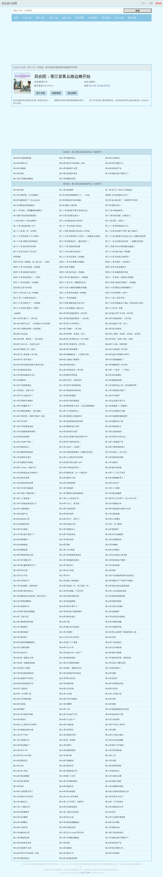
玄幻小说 (53, 18)
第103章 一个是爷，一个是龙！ (118, 370)
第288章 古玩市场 (66, 688)
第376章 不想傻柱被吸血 (23, 179)
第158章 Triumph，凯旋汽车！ (25, 467)
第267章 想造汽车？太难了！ (71, 653)
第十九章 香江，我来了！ (115, 221)
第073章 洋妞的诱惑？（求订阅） (119, 318)
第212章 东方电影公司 (22, 560)
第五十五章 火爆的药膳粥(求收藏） (73, 287)
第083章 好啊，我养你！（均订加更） (28, 339)
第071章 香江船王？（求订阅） (26, 318)
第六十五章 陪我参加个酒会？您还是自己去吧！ (125, 303)
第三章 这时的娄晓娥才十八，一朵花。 (75, 195)
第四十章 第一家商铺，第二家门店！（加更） (32, 262)
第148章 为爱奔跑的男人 (115, 447)
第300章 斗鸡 (64, 709)
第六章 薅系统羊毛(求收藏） (71, 200)
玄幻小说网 (85, 873)
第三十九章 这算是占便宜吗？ (117, 257)
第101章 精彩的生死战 (22, 370)
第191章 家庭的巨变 (21, 524)
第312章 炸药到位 (66, 730)
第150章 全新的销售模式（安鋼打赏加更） (76, 452)
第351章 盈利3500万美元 (23, 796)
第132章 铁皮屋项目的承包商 (71, 421)
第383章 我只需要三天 (114, 163)
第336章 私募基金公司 (68, 771)
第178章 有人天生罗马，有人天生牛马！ (121, 498)
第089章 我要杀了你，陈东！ (25, 349)
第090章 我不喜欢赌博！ (69, 349)
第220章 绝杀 (18, 190)
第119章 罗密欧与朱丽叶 (23, 401)
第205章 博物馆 (111, 545)
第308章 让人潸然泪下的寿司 (25, 724)
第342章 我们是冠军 (21, 781)
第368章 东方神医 (112, 822)
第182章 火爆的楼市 (21, 509)
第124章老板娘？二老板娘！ (117, 406)
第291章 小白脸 (65, 694)
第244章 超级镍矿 (112, 611)
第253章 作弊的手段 (113, 627)
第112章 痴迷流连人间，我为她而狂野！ (121, 385)
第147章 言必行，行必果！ (70, 447)
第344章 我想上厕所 (113, 781)
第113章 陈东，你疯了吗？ (24, 390)
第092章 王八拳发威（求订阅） (26, 354)
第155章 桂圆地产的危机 (23, 462)
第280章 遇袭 (110, 673)
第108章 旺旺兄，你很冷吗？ (71, 380)
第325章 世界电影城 (113, 750)
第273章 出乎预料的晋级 (69, 663)
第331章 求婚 (110, 760)
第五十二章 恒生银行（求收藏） (26, 282)
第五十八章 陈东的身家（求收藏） (73, 293)
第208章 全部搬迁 (112, 550)
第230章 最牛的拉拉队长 (23, 591)
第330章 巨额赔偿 (66, 760)
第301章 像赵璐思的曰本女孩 (117, 709)
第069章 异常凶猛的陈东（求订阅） (74, 313)
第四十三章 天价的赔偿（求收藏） (27, 267)
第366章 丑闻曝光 (20, 822)
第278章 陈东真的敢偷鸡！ (24, 673)
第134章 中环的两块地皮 (23, 426)
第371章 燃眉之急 (112, 827)
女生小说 (27, 18)
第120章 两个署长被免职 (69, 401)
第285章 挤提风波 (66, 683)
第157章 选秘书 (111, 462)
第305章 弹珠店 (19, 719)
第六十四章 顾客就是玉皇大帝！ (72, 303)
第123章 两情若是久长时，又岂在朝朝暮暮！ (77, 406)
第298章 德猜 (110, 704)
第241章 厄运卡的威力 (114, 606)
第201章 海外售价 (66, 539)
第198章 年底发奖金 (67, 534)
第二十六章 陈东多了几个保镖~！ (27, 236)
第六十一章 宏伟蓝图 (67, 298)
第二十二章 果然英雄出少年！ (117, 226)
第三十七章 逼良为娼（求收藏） (118, 251)
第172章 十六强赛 (112, 488)
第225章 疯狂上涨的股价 (69, 581)
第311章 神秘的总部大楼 (23, 730)
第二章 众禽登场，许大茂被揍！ (26, 195)
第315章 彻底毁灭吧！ (68, 735)
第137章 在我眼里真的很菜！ (25, 431)
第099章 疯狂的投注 (67, 365)
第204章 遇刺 (64, 545)
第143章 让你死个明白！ (23, 442)
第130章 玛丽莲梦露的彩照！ (117, 416)
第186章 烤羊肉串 (66, 514)
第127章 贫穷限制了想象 (115, 411)
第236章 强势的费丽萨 (22, 601)
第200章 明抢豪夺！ (21, 539)
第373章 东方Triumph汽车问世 (71, 832)
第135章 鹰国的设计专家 (69, 426)
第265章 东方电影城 (113, 647)
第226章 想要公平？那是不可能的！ (120, 581)
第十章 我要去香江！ (113, 205)
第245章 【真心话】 (21, 617)
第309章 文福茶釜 (66, 724)
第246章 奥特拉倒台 (67, 617)
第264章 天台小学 (66, 647)
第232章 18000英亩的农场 (115, 591)
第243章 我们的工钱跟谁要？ (71, 611)
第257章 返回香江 (20, 637)
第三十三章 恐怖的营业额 (69, 246)
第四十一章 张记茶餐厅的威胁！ (72, 262)
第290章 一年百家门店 (22, 694)
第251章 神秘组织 (20, 627)
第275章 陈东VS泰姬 (21, 668)
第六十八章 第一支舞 (113, 308)
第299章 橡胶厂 (19, 709)
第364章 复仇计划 (66, 817)
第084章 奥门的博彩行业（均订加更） (74, 339)
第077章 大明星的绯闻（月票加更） (28, 329)
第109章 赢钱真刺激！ (114, 380)
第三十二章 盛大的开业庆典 (24, 246)
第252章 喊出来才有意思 (69, 627)
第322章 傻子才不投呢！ (115, 745)
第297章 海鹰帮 (65, 704)
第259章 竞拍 (110, 637)
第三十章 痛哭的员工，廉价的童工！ (74, 241)
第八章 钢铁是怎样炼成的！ (24, 205)
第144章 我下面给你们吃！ (70, 442)
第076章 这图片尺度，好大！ (117, 323)
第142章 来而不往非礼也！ (116, 437)
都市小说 (40, 18)
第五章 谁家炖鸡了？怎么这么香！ (27, 200)
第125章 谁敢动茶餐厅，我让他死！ (28, 411)
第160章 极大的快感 (113, 467)
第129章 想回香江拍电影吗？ (71, 416)
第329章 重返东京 (20, 760)
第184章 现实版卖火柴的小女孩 (118, 509)
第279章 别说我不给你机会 (70, 673)
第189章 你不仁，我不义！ (70, 519)
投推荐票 (56, 93)
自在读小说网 (9, 3)
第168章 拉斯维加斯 (67, 483)
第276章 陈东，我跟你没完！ (71, 668)
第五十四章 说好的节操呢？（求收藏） (121, 282)
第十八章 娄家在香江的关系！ (71, 221)
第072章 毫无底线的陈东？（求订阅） (74, 318)
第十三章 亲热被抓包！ (114, 210)
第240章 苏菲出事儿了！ (69, 606)
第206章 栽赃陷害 (20, 550)
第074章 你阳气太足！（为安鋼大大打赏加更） (32, 323)
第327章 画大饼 (65, 755)
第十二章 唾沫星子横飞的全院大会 (73, 210)
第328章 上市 (110, 755)
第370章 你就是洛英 (67, 827)
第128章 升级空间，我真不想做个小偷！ (29, 416)
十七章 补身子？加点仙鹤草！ (25, 221)
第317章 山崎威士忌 (21, 740)
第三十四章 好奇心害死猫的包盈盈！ (120, 246)
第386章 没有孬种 (112, 158)
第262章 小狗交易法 (113, 642)
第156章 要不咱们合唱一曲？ (71, 462)
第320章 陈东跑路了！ (22, 745)
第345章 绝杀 (18, 786)
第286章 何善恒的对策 (114, 683)
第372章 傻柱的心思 (21, 832)
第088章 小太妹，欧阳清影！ (117, 344)
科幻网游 (92, 18)
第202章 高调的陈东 (113, 539)
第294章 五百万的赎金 (68, 699)
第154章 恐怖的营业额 (114, 457)
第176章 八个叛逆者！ (22, 498)
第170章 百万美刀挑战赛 (23, 488)
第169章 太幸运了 (112, 483)
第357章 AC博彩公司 (21, 807)
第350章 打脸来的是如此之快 (117, 791)
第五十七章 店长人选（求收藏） (26, 293)
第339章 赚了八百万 (67, 776)
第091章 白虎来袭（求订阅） (117, 349)
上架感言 (17, 313)
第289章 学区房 (111, 688)
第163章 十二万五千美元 (115, 473)
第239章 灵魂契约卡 (21, 606)
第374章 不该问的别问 (114, 832)
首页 (16, 18)
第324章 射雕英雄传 (67, 750)
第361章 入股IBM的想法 (69, 812)
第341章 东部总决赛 (113, 776)
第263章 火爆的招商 (21, 647)
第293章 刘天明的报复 (22, 699)
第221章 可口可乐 (20, 575)
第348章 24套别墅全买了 (23, 791)
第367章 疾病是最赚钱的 (69, 822)
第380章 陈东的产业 (113, 168)
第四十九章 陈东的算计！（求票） (27, 277)
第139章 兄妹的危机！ (114, 431)
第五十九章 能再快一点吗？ (116, 293)
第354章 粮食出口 (20, 802)
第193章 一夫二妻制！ (114, 524)
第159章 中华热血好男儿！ (70, 467)
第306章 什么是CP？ (67, 719)
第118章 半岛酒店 (112, 395)
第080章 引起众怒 (20, 334)
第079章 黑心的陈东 (113, 329)
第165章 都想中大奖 (67, 478)
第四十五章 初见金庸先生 (115, 267)
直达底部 (72, 93)
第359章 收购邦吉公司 (114, 807)
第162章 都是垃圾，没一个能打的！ (74, 473)
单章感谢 (17, 257)
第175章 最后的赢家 (113, 493)
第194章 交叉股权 (20, 529)
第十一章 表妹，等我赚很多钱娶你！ (28, 210)
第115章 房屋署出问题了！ (116, 390)
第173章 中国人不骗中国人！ (25, 493)
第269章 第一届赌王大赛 (23, 658)
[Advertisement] (82, 43)
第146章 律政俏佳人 (21, 447)
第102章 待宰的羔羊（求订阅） (72, 370)
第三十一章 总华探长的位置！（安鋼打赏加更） (125, 241)
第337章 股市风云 (112, 771)
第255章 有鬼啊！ (66, 632)
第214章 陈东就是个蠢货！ (116, 560)
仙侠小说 (66, 18)
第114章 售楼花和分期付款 (70, 390)
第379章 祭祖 (18, 173)
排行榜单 (106, 18)
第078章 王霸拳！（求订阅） (71, 329)
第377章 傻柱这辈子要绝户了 (117, 173)
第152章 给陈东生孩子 (22, 457)
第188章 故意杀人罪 (21, 519)
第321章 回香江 (65, 745)
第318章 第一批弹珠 (67, 740)
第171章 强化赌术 (66, 190)
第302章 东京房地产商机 (23, 714)
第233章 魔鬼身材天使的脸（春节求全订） (30, 596)
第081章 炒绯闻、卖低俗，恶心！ (73, 334)
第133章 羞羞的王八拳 (114, 421)
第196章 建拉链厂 (112, 529)
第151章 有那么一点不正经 (116, 452)
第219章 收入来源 (66, 570)
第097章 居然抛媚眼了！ (115, 359)
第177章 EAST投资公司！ (69, 498)
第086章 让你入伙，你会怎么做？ (27, 344)
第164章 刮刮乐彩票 (21, 478)
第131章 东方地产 (20, 421)
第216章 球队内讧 (66, 565)
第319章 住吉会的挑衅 (114, 740)
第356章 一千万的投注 (114, 802)
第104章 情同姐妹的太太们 (24, 375)
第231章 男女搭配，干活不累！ (72, 591)
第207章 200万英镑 (67, 550)
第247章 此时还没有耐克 (115, 617)
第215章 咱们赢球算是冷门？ (25, 565)
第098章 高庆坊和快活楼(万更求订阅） (29, 365)
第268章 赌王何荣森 (113, 653)
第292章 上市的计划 (113, 694)
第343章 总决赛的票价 (68, 781)
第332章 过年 (18, 766)
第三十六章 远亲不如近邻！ (70, 251)
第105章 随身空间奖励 (68, 375)
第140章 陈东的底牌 (21, 437)
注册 (151, 3)
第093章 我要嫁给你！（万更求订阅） (74, 354)
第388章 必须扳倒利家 (99, 86)
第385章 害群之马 (20, 163)
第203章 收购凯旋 (20, 545)
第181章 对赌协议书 (113, 503)
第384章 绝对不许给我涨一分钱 (72, 163)
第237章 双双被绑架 (67, 601)
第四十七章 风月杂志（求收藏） (72, 272)
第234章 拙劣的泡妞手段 (69, 596)
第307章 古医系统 (112, 719)
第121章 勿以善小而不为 (115, 401)
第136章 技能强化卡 (113, 426)
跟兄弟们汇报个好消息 (22, 287)
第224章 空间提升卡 (21, 581)
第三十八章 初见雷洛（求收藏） (72, 257)
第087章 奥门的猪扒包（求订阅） (73, 344)
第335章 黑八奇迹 (20, 771)
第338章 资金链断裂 (21, 776)
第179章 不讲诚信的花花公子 (25, 503)
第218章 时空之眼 (20, 570)
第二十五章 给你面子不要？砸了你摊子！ (122, 231)
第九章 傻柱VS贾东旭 (68, 205)
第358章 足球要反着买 (68, 807)
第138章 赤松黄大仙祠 (68, 431)
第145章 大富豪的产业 (114, 442)
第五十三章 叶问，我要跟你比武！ (73, 282)
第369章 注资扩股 (20, 827)
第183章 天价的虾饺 (67, 509)
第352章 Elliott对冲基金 (68, 796)
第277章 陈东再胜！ (113, 668)
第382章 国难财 (19, 168)
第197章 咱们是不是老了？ (24, 534)
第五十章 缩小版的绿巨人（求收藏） (74, 277)
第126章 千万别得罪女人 (69, 411)
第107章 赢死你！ (20, 380)
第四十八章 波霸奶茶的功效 (116, 272)
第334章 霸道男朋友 (113, 766)
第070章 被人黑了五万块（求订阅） (120, 313)
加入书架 (40, 93)
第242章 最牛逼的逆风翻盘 (24, 611)
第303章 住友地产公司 (68, 714)
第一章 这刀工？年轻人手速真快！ (119, 190)
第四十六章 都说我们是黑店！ (25, 272)
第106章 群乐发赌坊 (113, 375)
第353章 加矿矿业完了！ (115, 796)
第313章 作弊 (110, 730)
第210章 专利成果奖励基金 (70, 555)
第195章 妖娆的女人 (67, 529)
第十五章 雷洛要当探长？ (69, 216)
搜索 (137, 10)
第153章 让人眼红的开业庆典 (71, 457)
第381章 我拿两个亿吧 (68, 168)
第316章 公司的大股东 (114, 735)
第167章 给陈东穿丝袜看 (23, 483)
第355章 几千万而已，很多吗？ (72, 802)
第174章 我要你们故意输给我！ (72, 493)
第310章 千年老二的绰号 (115, 724)
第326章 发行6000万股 (22, 755)
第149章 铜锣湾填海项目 (23, 452)
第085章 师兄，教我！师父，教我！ (120, 339)
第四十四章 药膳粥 (67, 267)
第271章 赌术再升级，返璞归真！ (119, 658)
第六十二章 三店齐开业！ (115, 298)
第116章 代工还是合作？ (23, 395)
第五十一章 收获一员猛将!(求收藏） (120, 277)
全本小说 (119, 18)
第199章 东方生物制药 (114, 534)
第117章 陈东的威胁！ (68, 395)
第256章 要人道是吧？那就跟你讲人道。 (121, 632)
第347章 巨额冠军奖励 (114, 786)
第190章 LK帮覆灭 (112, 519)
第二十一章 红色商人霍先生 (70, 226)
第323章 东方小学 (20, 750)
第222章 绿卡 (64, 575)
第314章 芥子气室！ (21, 735)
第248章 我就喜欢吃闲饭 (23, 622)
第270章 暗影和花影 (67, 658)
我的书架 (132, 18)
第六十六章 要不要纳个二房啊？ (26, 308)
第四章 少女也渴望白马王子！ (117, 195)
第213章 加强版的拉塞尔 (69, 560)
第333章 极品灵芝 (66, 766)
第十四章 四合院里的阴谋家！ (25, 216)
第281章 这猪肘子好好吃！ (24, 678)
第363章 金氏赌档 (20, 817)
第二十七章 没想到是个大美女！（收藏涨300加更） (80, 236)
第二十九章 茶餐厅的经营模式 (25, 241)
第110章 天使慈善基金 (22, 385)
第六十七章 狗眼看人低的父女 (71, 308)
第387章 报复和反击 (67, 158)
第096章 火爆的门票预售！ (70, 359)
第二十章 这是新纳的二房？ (24, 226)
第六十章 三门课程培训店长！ (25, 298)
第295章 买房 (110, 699)
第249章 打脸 (64, 622)
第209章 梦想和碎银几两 (23, 555)
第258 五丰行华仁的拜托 (69, 637)
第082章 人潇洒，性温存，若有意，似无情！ (123, 334)
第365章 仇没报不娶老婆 (115, 817)
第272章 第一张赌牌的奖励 (24, 663)
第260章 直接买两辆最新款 (24, 642)
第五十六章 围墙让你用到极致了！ (119, 287)
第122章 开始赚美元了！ (23, 406)
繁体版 (159, 3)
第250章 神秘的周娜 (113, 622)
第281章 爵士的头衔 (67, 678)
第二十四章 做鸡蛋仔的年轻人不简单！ (75, 231)
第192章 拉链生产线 (67, 524)
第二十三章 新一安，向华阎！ (25, 231)
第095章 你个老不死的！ (23, 359)
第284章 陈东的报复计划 (23, 683)
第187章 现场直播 (112, 514)
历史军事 (79, 18)
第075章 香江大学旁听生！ (70, 323)
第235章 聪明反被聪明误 (115, 596)
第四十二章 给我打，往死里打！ (118, 262)
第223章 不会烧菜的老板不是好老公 (120, 575)
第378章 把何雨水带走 (68, 173)
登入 (144, 3)
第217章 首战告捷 (112, 565)
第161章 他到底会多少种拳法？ (26, 473)
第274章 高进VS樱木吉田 (115, 663)
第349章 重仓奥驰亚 (67, 791)
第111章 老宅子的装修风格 (70, 385)
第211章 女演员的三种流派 (116, 555)
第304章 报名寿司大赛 (114, 714)
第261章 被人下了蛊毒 (68, 642)
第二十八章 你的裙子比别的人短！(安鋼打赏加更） (126, 236)
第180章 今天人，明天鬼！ (70, 503)
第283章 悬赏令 (111, 678)
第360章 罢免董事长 (21, 812)
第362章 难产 (110, 812)
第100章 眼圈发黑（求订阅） (117, 365)
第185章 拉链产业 (20, 514)
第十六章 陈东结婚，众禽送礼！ (118, 216)
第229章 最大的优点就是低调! (117, 586)
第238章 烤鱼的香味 (113, 601)
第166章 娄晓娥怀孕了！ (115, 478)
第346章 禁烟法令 (66, 786)
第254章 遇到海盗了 (21, 632)
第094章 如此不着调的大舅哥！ (118, 354)
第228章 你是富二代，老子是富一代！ (74, 586)
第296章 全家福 (19, 704)
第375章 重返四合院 (67, 179)
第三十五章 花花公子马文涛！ (25, 251)
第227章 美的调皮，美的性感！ (26, 586)
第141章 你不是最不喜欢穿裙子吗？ (74, 437)
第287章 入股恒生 (20, 688)
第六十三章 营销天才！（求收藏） (27, 303)
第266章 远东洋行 (20, 653)
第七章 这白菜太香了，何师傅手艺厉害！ (122, 200)
